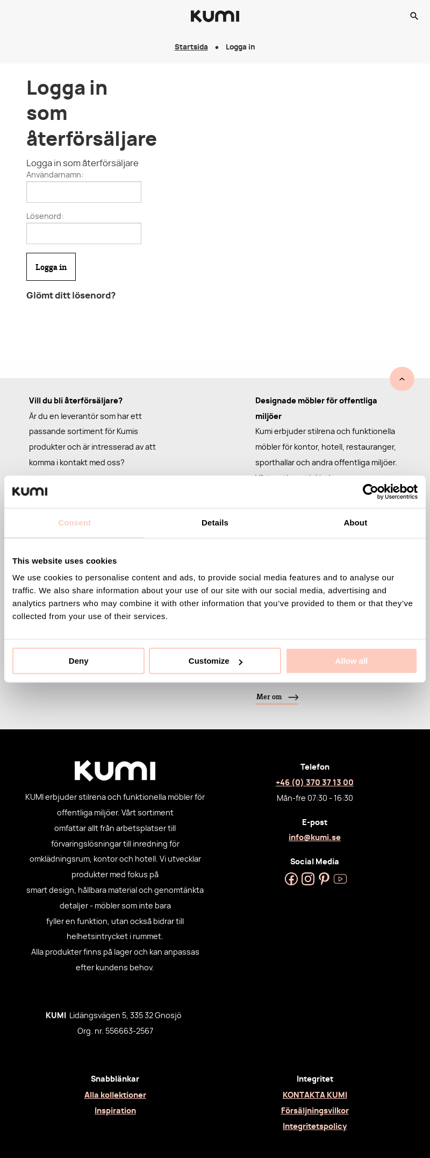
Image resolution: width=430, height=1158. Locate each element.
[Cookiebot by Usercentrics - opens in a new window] (371, 492)
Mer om (269, 696)
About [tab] (355, 522)
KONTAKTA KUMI (315, 1095)
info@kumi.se (315, 838)
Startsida (191, 47)
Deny (79, 660)
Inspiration (115, 1111)
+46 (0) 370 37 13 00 (315, 783)
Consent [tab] (74, 522)
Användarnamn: (54, 175)
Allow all (351, 660)
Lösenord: (44, 217)
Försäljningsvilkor (315, 1111)
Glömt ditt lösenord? (71, 296)
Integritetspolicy (315, 1127)
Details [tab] (215, 522)
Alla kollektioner (115, 1095)
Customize (215, 660)
